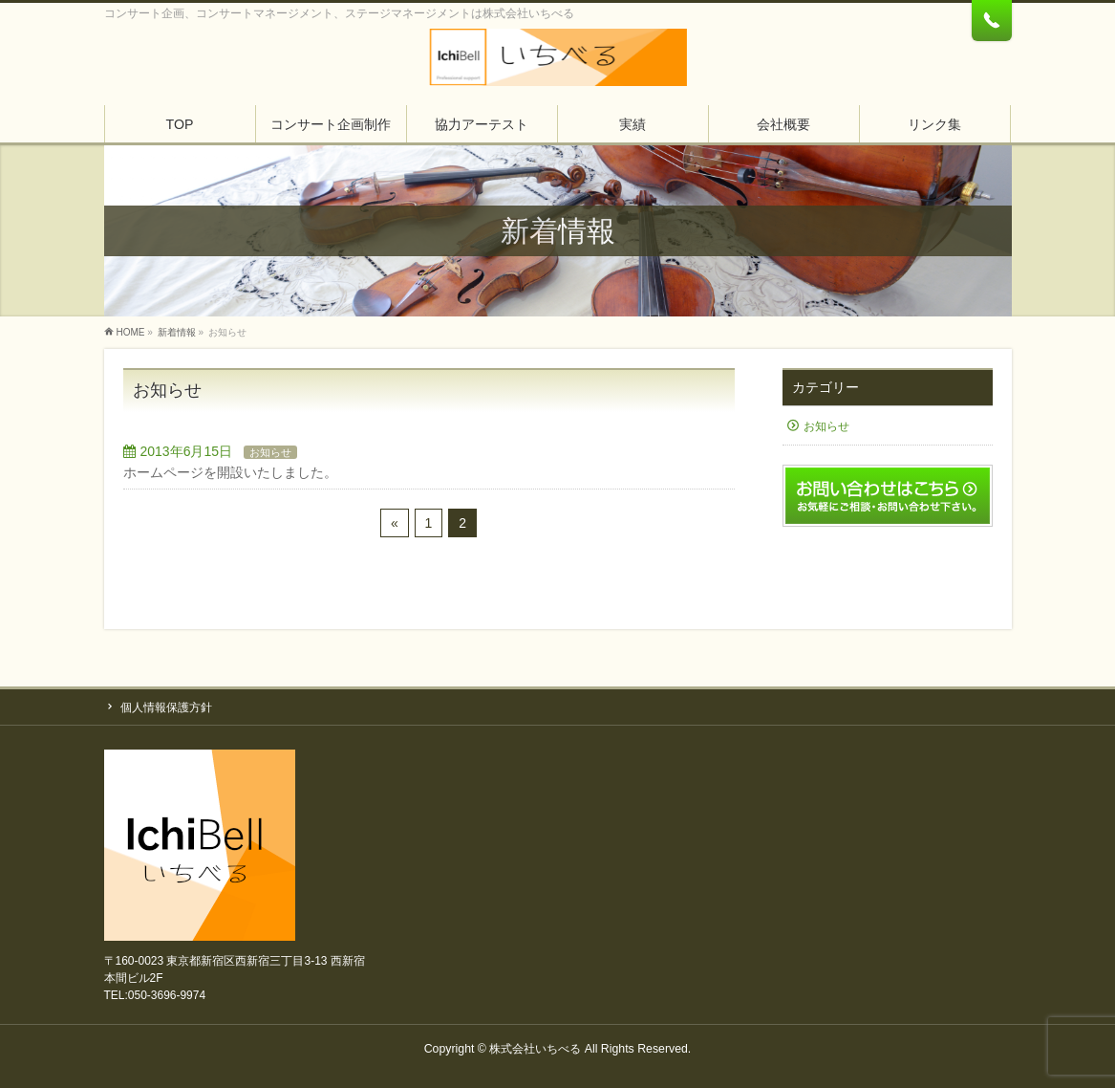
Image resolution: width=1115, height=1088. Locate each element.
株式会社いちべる (535, 1048)
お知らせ (270, 452)
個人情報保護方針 (166, 707)
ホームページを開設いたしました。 (230, 472)
